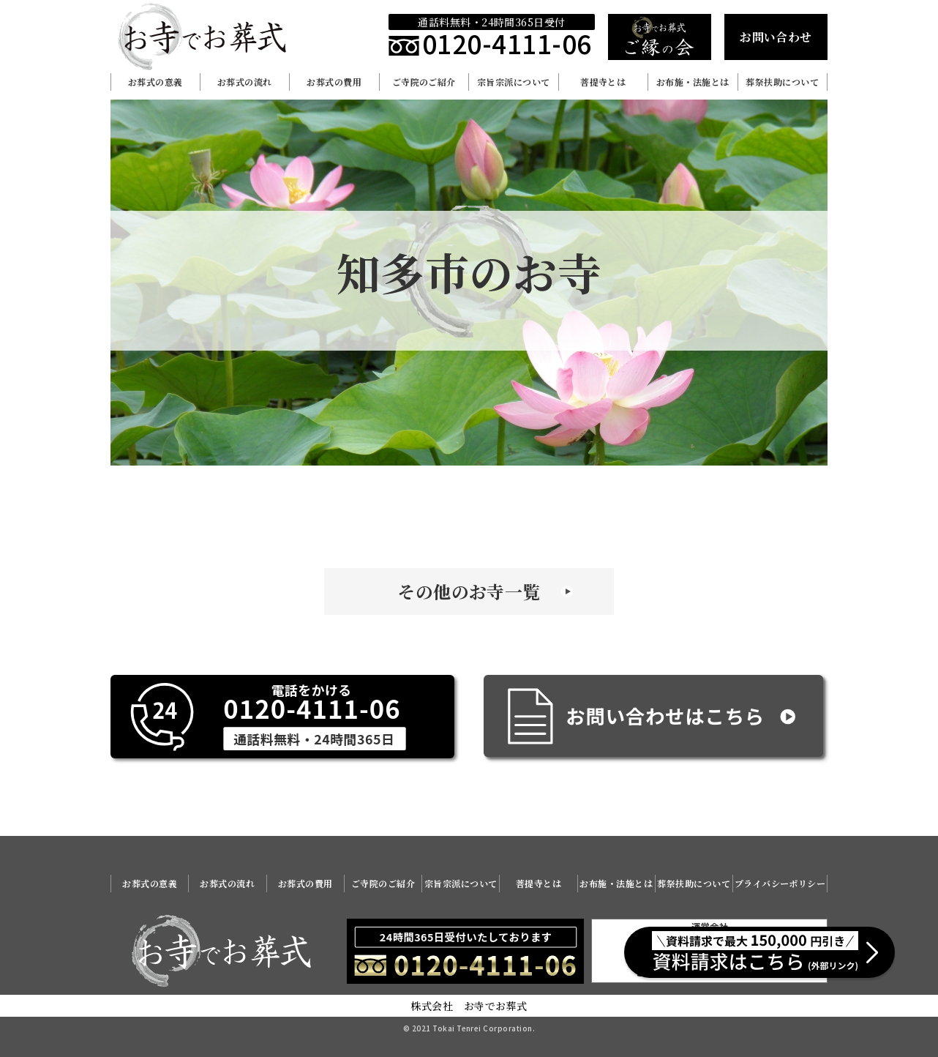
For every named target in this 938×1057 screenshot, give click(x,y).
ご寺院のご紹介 (424, 81)
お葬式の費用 (334, 81)
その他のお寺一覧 (469, 591)
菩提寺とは (603, 81)
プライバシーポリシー (780, 883)
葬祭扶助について (782, 81)
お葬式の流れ (244, 81)
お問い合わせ (776, 37)
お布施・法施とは (692, 81)
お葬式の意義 (155, 81)
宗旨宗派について (513, 81)
